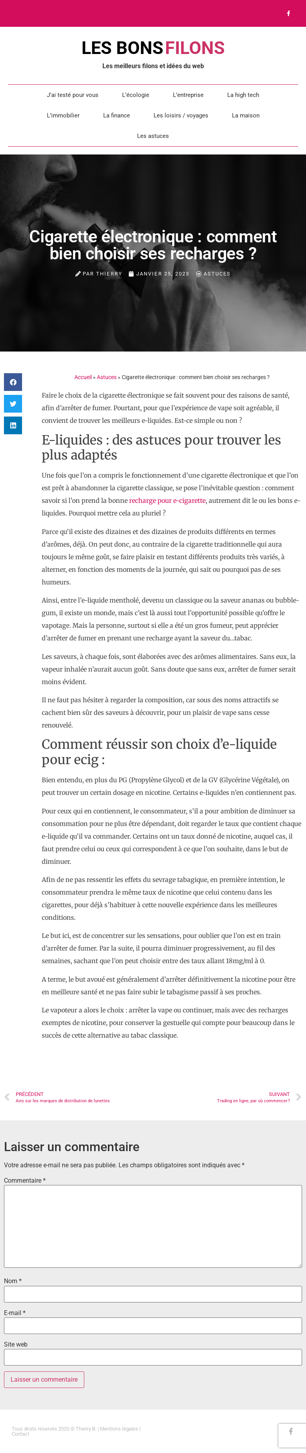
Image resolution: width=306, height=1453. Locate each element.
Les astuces (153, 136)
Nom (13, 1281)
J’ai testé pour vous (72, 95)
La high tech (243, 95)
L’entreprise (188, 95)
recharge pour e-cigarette (167, 500)
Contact (20, 1434)
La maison (246, 115)
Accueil (83, 377)
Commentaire (25, 1181)
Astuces (217, 274)
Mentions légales (119, 1429)
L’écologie (135, 95)
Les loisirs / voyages (181, 115)
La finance (116, 115)
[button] (13, 382)
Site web (16, 1344)
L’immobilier (63, 115)
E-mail (15, 1313)
